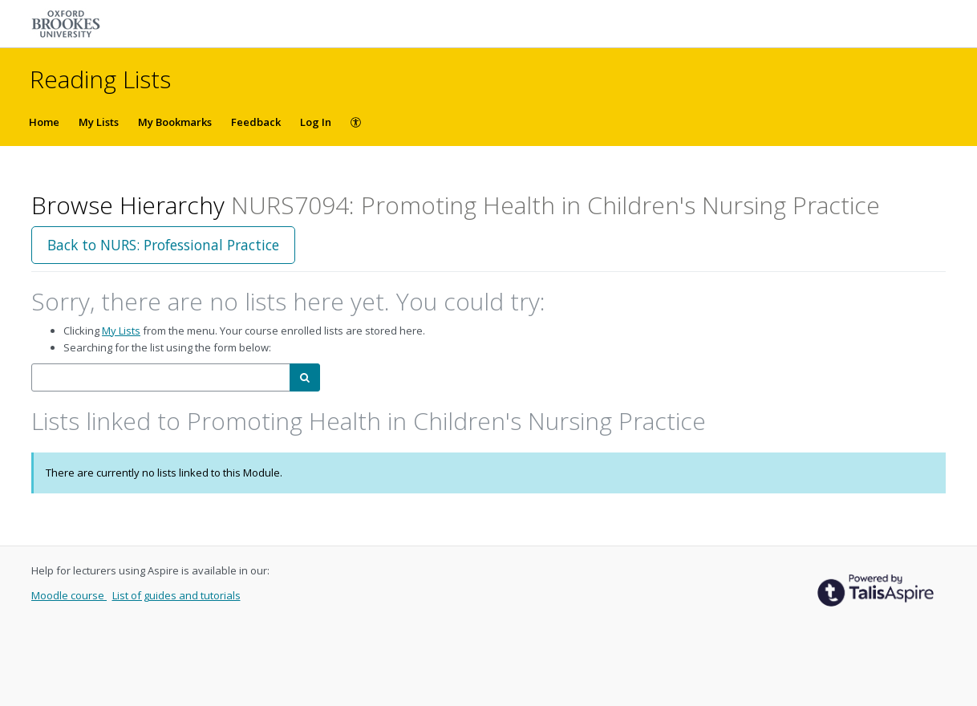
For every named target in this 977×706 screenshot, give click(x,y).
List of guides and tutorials (176, 595)
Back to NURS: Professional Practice (163, 244)
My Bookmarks (175, 122)
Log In (315, 122)
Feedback (256, 122)
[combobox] (160, 377)
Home (44, 122)
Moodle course (69, 595)
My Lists (99, 122)
